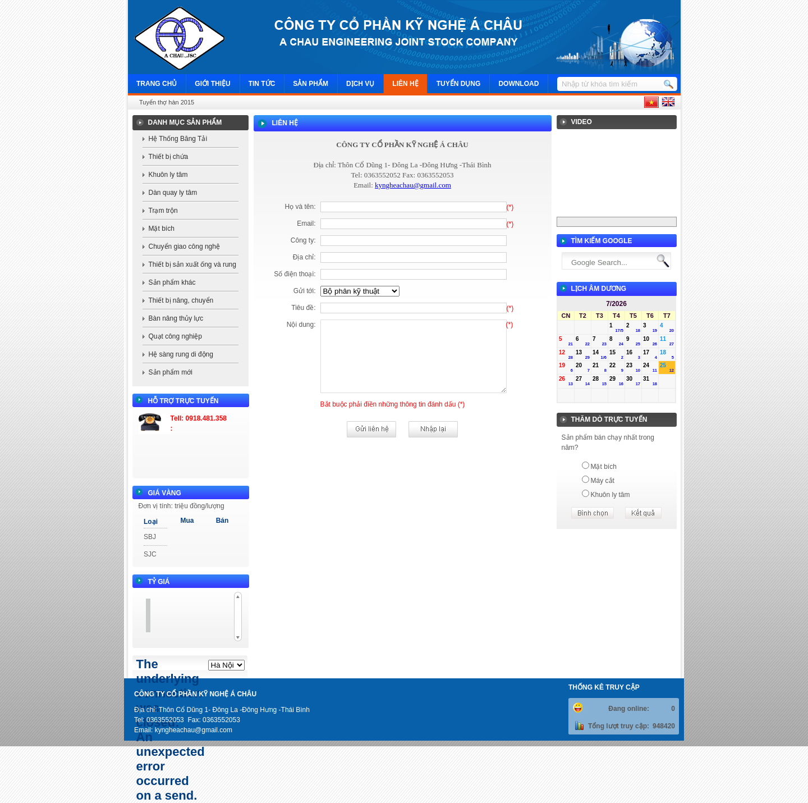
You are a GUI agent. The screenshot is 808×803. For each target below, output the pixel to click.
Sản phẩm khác (172, 282)
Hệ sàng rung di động (181, 354)
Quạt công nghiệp (175, 336)
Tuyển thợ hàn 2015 (166, 102)
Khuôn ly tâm (168, 175)
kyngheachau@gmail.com (413, 185)
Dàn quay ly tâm (173, 193)
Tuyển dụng (459, 84)
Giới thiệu (212, 84)
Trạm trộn (163, 211)
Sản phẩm (310, 84)
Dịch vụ (360, 84)
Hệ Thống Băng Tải (178, 139)
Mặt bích (162, 228)
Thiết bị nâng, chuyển (181, 300)
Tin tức (262, 84)
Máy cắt (602, 481)
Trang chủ (156, 84)
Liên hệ (405, 84)
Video (581, 122)
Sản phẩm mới (170, 372)
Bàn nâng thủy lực (176, 318)
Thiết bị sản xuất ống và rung (192, 264)
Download (518, 84)
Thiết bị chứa (169, 157)
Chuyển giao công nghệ (184, 246)
